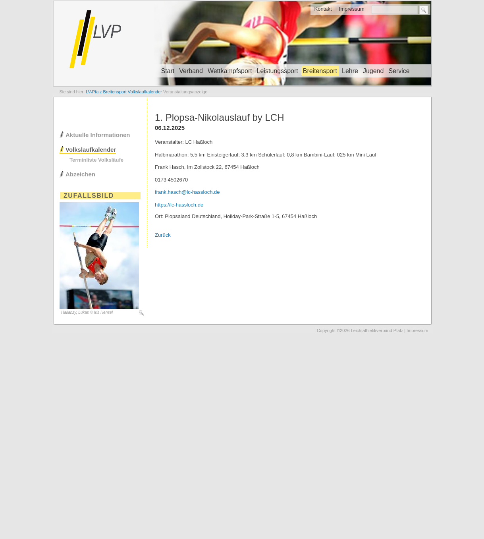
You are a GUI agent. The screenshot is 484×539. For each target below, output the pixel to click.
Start (168, 71)
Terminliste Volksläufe (96, 160)
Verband (191, 71)
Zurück (163, 235)
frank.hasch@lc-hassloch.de (187, 192)
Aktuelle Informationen (98, 134)
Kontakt (323, 9)
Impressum (351, 9)
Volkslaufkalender (91, 149)
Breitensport (320, 71)
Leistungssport (277, 71)
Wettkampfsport (230, 71)
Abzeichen (80, 174)
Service (398, 71)
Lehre (350, 71)
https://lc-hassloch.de (179, 205)
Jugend (373, 71)
